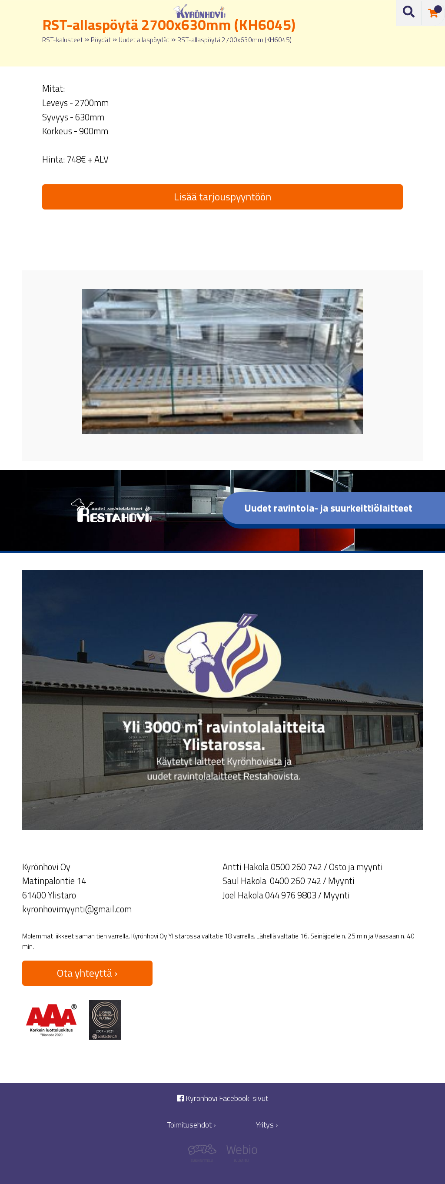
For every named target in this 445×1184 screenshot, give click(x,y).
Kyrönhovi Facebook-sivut (222, 1098)
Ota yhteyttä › (87, 973)
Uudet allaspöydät (144, 40)
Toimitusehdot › (191, 1125)
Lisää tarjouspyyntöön (222, 196)
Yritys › (267, 1125)
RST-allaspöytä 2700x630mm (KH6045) (234, 40)
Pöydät (101, 40)
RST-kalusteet (62, 40)
